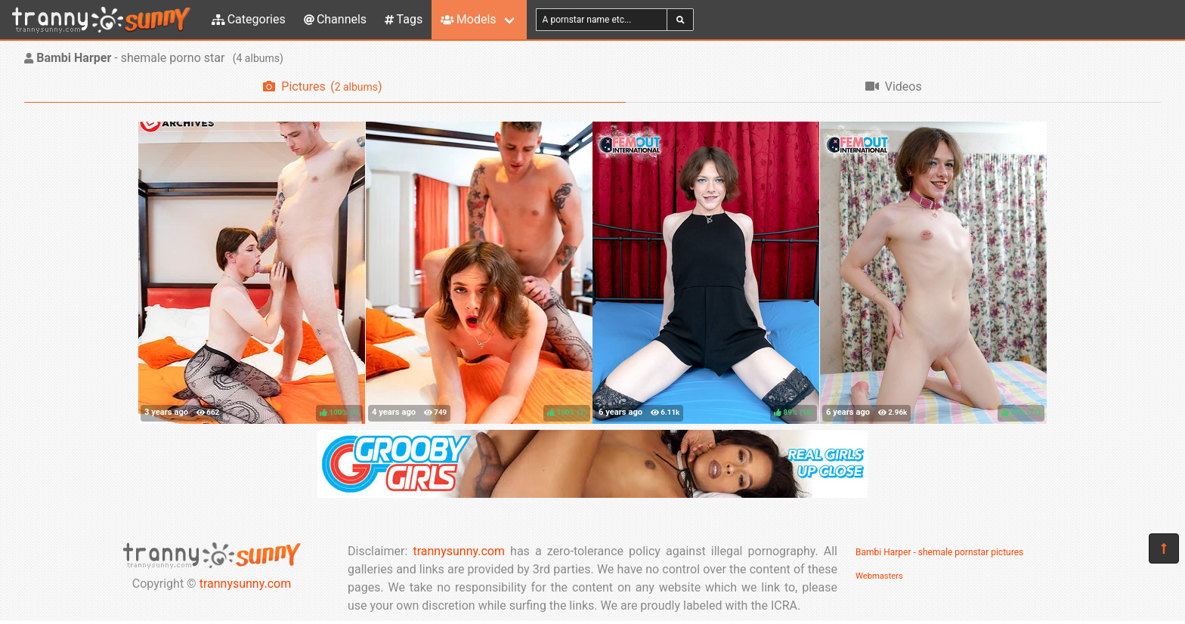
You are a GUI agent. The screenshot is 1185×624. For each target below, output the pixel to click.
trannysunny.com (246, 583)
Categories (249, 19)
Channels (335, 19)
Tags (403, 19)
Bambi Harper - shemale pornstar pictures (939, 552)
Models (468, 19)
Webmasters (879, 576)
